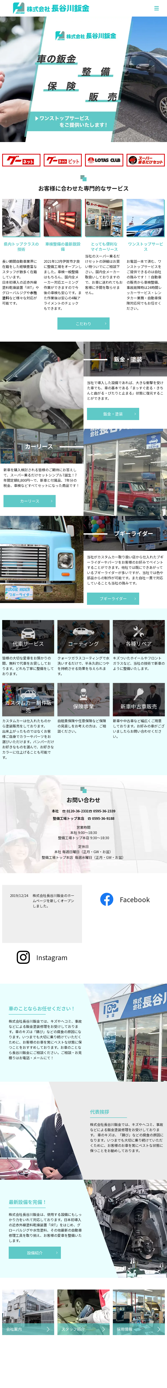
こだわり (83, 323)
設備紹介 (35, 1253)
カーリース (29, 501)
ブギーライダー (113, 598)
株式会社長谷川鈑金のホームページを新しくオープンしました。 (53, 900)
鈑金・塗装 (113, 414)
